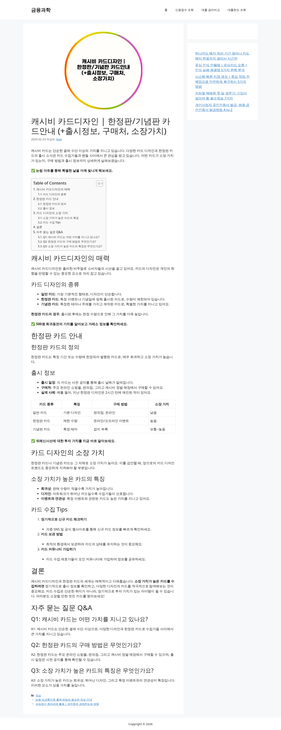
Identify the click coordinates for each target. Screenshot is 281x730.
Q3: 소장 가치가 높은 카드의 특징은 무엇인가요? (72, 246)
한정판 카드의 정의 (54, 204)
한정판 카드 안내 (47, 199)
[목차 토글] (97, 183)
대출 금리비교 (210, 10)
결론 (39, 227)
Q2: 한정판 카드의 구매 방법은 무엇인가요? (69, 241)
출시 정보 (49, 208)
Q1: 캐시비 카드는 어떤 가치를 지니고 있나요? (71, 237)
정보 (38, 695)
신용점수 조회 (184, 10)
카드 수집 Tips (52, 222)
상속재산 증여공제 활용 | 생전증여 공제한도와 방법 (67, 704)
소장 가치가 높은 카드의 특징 (61, 218)
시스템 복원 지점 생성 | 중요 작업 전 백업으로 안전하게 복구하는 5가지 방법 (222, 81)
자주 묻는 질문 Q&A (49, 232)
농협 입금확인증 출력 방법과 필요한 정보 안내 (64, 699)
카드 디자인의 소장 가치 (52, 213)
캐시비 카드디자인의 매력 (53, 189)
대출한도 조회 (237, 10)
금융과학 (41, 9)
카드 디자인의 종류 (54, 194)
